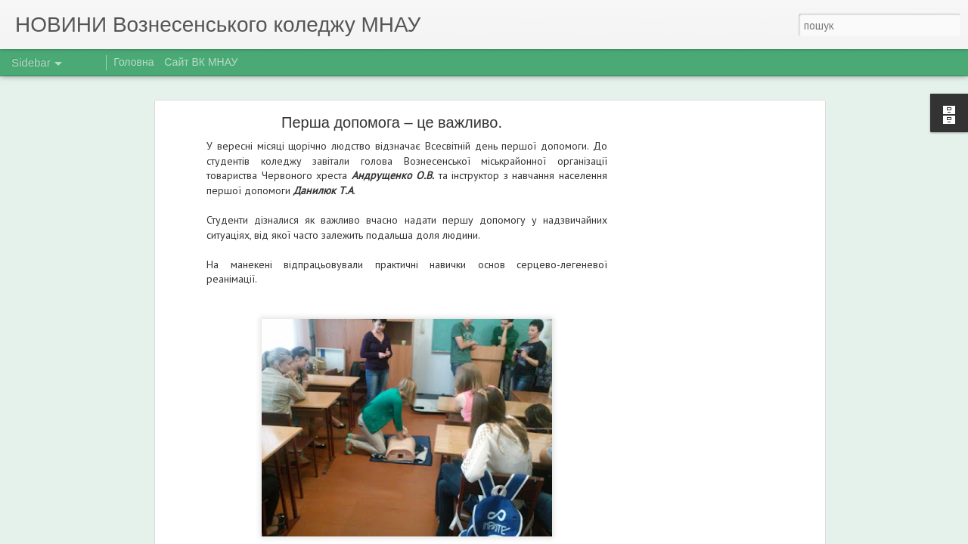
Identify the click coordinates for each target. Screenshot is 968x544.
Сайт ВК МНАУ (200, 62)
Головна (133, 62)
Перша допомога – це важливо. (391, 122)
